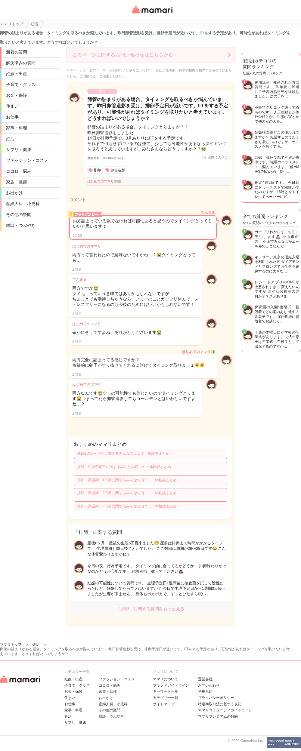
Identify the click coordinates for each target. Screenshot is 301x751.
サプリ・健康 (18, 149)
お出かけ (14, 192)
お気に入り (217, 157)
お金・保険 (16, 95)
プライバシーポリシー (216, 698)
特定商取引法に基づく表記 (219, 704)
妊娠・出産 (16, 73)
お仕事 (12, 117)
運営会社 (205, 679)
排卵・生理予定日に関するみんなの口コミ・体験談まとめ (124, 467)
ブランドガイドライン (171, 685)
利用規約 (205, 691)
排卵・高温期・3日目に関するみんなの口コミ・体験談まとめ (127, 506)
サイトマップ (164, 704)
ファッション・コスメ (27, 160)
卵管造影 (117, 170)
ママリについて (165, 679)
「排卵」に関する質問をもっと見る (150, 608)
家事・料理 (16, 127)
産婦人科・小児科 (23, 203)
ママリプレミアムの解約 (218, 716)
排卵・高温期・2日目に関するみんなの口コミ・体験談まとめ (127, 493)
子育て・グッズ (21, 84)
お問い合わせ (209, 685)
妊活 (10, 138)
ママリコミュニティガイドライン (225, 710)
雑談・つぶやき (21, 225)
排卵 (97, 170)
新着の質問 (16, 52)
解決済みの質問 (21, 62)
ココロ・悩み (18, 171)
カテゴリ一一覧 (165, 698)
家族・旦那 (16, 182)
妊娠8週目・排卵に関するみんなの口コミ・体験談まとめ (123, 453)
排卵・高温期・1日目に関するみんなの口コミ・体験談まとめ (127, 480)
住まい (12, 106)
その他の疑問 (18, 214)
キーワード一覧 (165, 691)
